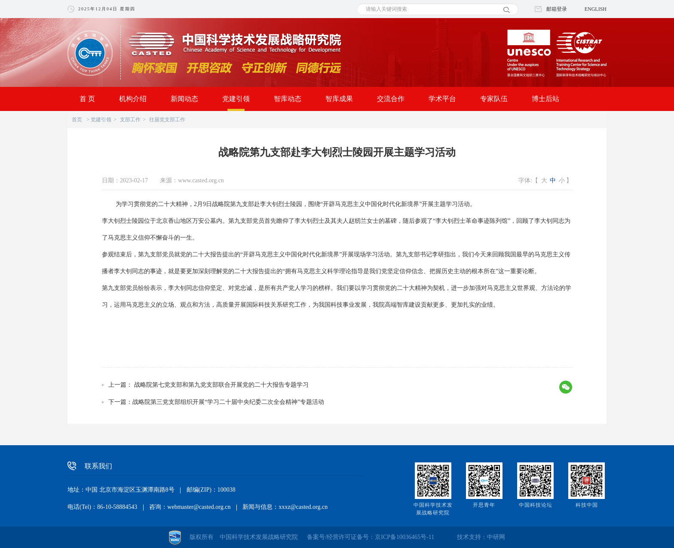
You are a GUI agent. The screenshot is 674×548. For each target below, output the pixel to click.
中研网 (496, 537)
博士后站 (545, 98)
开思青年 (484, 505)
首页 (77, 120)
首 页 (87, 98)
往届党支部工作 (167, 120)
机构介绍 (133, 98)
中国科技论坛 (535, 505)
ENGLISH (596, 9)
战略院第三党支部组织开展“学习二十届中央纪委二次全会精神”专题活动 (228, 402)
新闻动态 (184, 98)
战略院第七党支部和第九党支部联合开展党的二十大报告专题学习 (220, 385)
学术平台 (442, 98)
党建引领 (236, 98)
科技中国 (587, 505)
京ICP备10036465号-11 (404, 537)
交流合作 (390, 98)
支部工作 (130, 120)
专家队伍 (494, 98)
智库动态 (287, 98)
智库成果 (339, 98)
